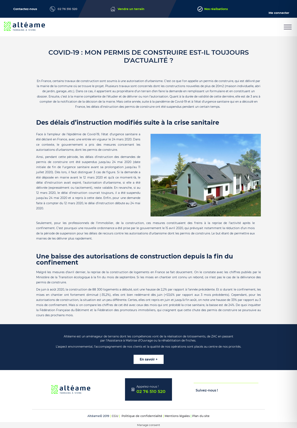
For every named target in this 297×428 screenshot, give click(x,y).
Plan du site (201, 416)
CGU (115, 416)
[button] (287, 27)
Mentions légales (177, 416)
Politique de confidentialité (142, 416)
